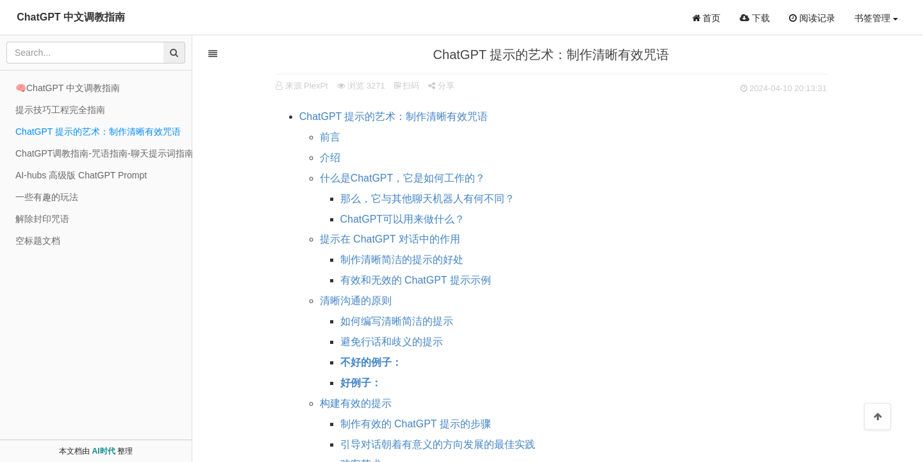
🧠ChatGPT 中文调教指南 (67, 88)
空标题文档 (37, 240)
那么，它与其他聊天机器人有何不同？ (427, 198)
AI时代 (103, 451)
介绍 (330, 157)
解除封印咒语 (42, 219)
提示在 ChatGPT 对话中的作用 (390, 239)
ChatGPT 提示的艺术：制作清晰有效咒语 (393, 116)
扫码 (407, 85)
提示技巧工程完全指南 (60, 110)
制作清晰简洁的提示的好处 (401, 259)
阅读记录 (812, 18)
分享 (441, 85)
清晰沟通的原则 (356, 300)
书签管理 (876, 18)
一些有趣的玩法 (46, 197)
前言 (330, 137)
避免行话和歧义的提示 (391, 341)
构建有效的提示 (356, 403)
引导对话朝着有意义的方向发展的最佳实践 (437, 444)
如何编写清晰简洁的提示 (396, 321)
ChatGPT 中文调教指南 (71, 17)
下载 (755, 18)
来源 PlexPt (306, 85)
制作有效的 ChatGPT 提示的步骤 (415, 423)
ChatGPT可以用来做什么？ (402, 219)
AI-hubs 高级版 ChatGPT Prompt (81, 175)
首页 (706, 18)
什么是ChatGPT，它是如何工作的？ (403, 178)
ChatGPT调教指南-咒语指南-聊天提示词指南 (103, 153)
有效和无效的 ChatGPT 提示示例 (415, 280)
